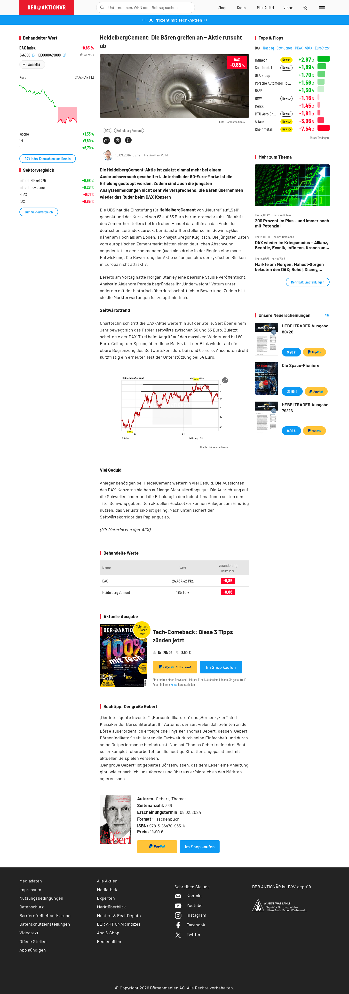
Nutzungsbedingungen (41, 898)
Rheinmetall (263, 129)
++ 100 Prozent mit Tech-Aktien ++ (174, 20)
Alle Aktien (107, 880)
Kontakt (188, 895)
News (286, 60)
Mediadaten (30, 880)
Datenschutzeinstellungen (44, 924)
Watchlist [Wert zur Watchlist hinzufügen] (34, 64)
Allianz (259, 121)
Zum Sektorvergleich (39, 212)
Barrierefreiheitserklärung (45, 915)
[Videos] (288, 7)
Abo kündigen (32, 950)
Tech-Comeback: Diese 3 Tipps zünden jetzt (193, 636)
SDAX (308, 47)
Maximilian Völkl (156, 155)
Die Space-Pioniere (300, 365)
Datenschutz (31, 906)
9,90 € (291, 352)
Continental (263, 67)
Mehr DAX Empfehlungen (307, 282)
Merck (259, 106)
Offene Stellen (33, 941)
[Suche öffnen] (102, 7)
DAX (107, 130)
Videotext (29, 932)
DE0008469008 (51, 54)
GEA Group (262, 75)
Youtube (188, 905)
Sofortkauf (175, 667)
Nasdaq (268, 47)
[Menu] (321, 7)
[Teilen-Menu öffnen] (106, 140)
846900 (27, 54)
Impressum (30, 889)
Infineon (261, 60)
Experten (106, 898)
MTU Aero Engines (266, 113)
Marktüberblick (111, 906)
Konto (174, 684)
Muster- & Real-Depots (119, 915)
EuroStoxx (322, 47)
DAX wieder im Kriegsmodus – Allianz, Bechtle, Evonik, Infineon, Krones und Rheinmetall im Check (291, 245)
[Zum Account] (241, 7)
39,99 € (292, 391)
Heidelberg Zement (129, 130)
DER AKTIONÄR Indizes (119, 924)
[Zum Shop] (222, 7)
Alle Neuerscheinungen (321, 315)
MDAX (299, 47)
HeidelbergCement (177, 209)
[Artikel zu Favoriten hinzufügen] (128, 140)
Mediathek (107, 889)
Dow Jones (285, 47)
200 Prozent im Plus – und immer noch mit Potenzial (292, 223)
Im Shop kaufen (221, 667)
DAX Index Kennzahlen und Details (48, 158)
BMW (258, 98)
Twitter (187, 934)
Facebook (189, 924)
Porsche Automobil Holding (274, 83)
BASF (258, 90)
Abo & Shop (108, 932)
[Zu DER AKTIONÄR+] (265, 7)
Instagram (190, 915)
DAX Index (27, 47)
